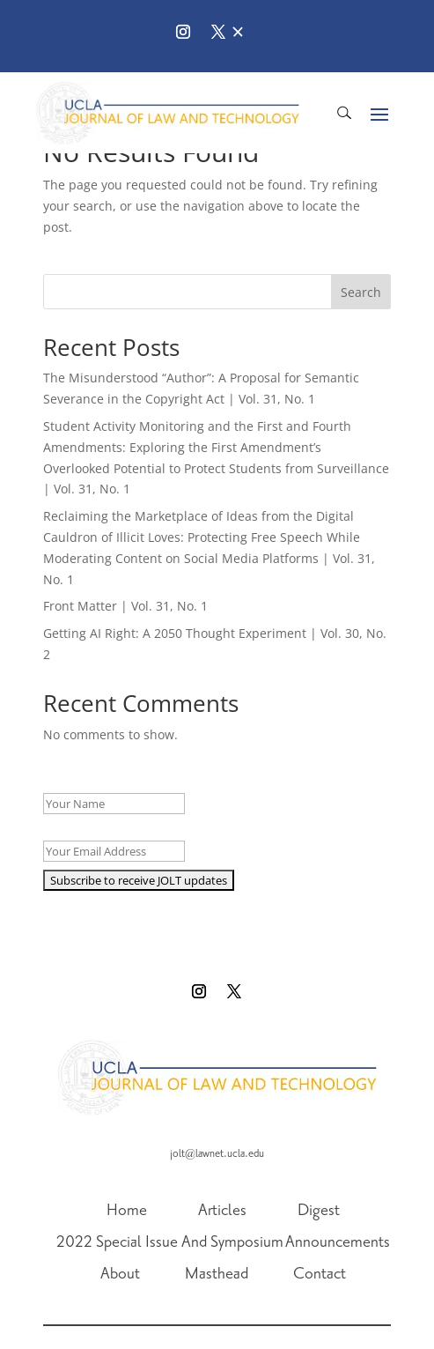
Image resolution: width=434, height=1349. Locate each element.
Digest (319, 1210)
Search (361, 292)
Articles (222, 1210)
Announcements (337, 1242)
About (120, 1274)
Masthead (216, 1274)
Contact (319, 1274)
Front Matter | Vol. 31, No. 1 (125, 605)
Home (127, 1210)
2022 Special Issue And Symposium (169, 1242)
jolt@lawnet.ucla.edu (217, 1153)
